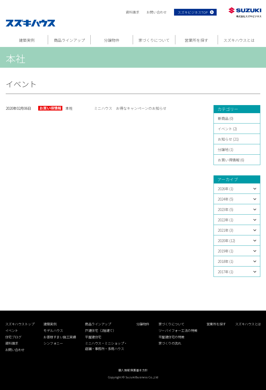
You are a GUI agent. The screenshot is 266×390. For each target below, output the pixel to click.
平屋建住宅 (93, 336)
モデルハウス (53, 330)
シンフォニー (53, 343)
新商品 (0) (225, 118)
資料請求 (132, 12)
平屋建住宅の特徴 (171, 336)
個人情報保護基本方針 (133, 370)
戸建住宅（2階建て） (100, 330)
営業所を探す (196, 40)
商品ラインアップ (69, 40)
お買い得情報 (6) (231, 159)
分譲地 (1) (225, 149)
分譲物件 (111, 40)
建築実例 (27, 40)
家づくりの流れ (169, 343)
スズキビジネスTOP (193, 12)
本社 (69, 108)
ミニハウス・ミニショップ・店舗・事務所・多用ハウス (106, 346)
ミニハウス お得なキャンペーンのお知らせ (130, 108)
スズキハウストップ (20, 323)
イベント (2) (227, 128)
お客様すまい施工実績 (59, 336)
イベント (11, 330)
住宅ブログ (13, 336)
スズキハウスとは (239, 40)
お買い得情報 (50, 108)
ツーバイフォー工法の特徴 (177, 330)
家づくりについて (154, 40)
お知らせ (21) (228, 139)
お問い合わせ (157, 12)
